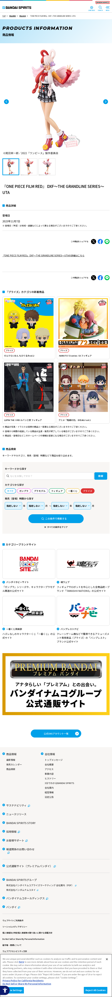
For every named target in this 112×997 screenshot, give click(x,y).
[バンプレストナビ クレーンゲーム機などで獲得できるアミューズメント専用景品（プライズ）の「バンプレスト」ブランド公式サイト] (83, 620)
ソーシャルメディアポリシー (14, 918)
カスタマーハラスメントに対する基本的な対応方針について (28, 949)
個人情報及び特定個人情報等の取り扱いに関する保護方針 (27, 924)
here (21, 961)
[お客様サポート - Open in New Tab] (15, 836)
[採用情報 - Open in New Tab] (11, 828)
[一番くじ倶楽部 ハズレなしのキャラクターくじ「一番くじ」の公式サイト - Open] (28, 618)
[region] (56, 975)
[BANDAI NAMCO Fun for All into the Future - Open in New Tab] (102, 3)
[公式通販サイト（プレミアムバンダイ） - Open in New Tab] (29, 860)
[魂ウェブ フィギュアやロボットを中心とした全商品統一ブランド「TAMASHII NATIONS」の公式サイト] (83, 571)
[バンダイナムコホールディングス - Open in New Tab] (25, 891)
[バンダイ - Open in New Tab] (11, 899)
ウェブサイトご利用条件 (13, 912)
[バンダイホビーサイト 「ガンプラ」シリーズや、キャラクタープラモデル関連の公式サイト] (28, 571)
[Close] (106, 959)
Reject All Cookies (96, 990)
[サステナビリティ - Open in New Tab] (16, 804)
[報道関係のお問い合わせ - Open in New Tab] (19, 846)
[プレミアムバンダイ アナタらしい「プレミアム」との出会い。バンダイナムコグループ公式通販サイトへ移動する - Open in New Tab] (56, 684)
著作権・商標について (12, 936)
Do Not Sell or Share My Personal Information (23, 930)
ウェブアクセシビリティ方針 (14, 943)
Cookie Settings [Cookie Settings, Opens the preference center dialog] (13, 990)
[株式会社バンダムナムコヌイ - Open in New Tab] (56, 883)
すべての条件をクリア (57, 527)
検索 (100, 476)
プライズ (9, 350)
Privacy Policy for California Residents (23, 980)
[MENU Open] (107, 9)
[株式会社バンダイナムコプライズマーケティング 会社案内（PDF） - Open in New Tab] (56, 878)
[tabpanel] (56, 101)
